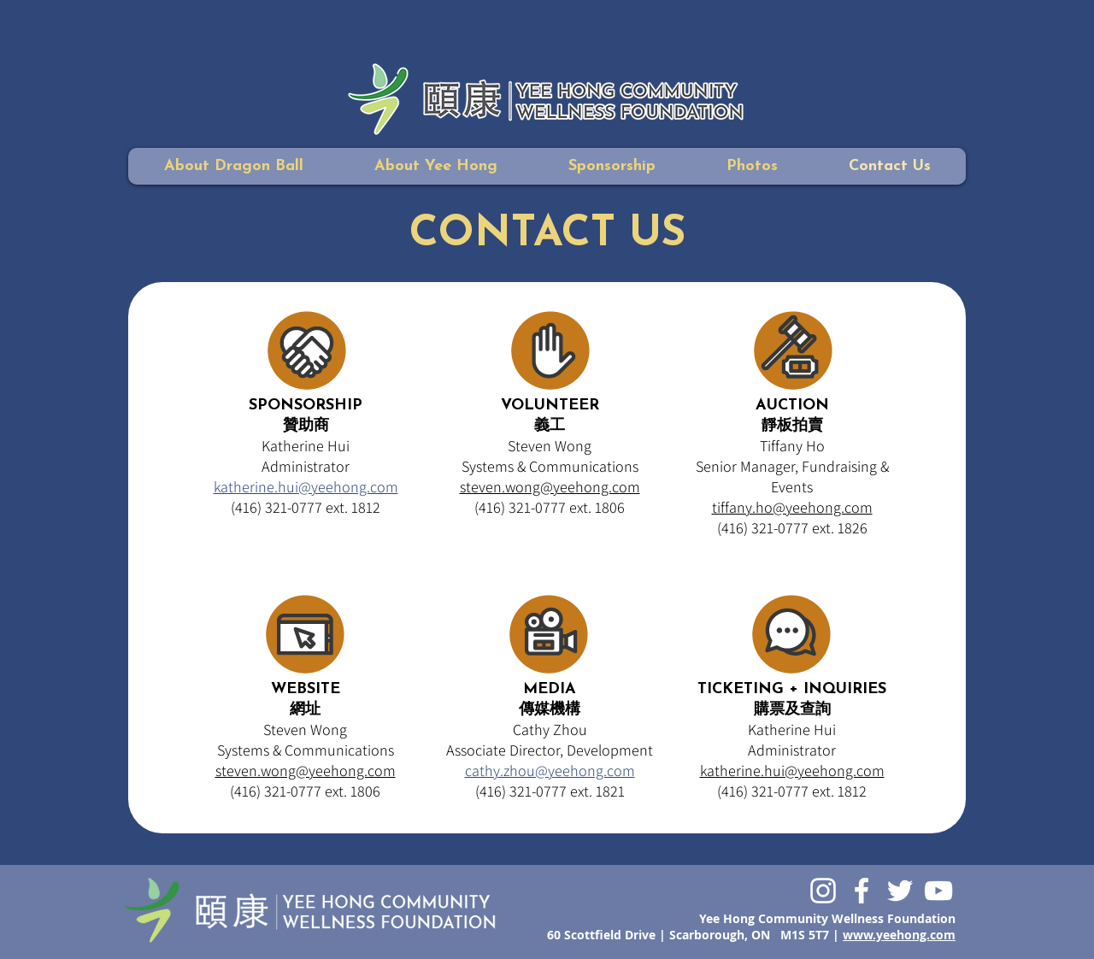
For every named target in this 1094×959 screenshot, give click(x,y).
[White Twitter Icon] (900, 891)
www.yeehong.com (899, 935)
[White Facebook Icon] (861, 891)
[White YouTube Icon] (938, 891)
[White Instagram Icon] (823, 891)
